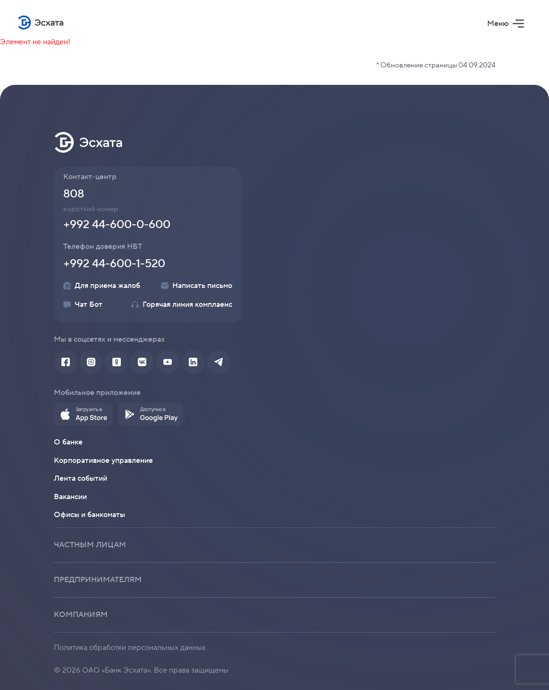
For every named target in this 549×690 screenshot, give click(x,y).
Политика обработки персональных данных (130, 647)
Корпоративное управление (103, 460)
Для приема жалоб (101, 285)
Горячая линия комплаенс (181, 304)
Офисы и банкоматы (89, 514)
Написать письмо (196, 285)
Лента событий (80, 478)
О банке (68, 442)
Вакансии (70, 496)
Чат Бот (82, 304)
